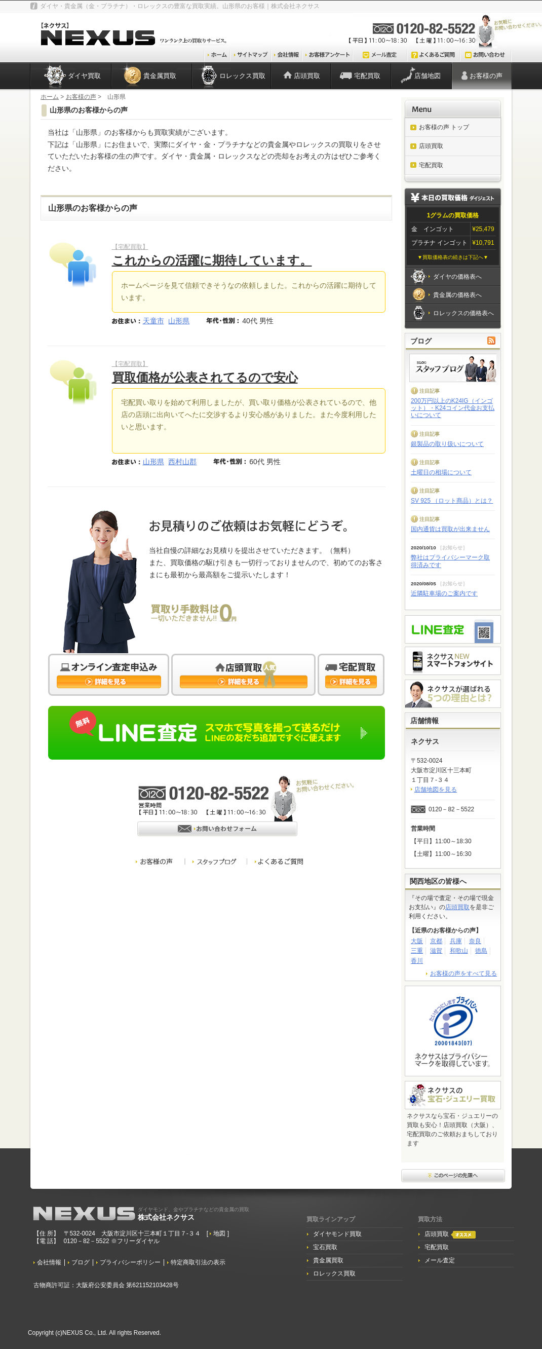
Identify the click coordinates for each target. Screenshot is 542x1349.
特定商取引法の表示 (198, 1262)
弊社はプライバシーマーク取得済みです (450, 561)
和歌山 (459, 950)
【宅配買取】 (130, 246)
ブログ (80, 1262)
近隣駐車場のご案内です (444, 593)
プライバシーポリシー (130, 1262)
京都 (436, 941)
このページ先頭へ (453, 1176)
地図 (220, 1233)
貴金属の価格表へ (457, 294)
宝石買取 (325, 1247)
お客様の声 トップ (444, 127)
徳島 (481, 950)
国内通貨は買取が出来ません (450, 529)
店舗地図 (427, 76)
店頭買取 (307, 76)
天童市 (153, 321)
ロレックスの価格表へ (463, 313)
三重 (417, 950)
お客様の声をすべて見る (463, 973)
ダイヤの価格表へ (457, 276)
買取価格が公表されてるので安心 (205, 377)
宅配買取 (367, 76)
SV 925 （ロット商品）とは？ (452, 500)
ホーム (50, 96)
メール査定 (439, 1260)
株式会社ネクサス (193, 1213)
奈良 (475, 941)
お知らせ (452, 547)
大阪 (417, 941)
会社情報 (49, 1262)
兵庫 (456, 941)
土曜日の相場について (441, 472)
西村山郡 (182, 462)
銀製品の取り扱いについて (447, 443)
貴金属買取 (159, 76)
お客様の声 (486, 76)
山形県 (178, 321)
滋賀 (436, 950)
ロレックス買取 (242, 76)
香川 (417, 960)
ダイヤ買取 (84, 76)
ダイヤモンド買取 (337, 1234)
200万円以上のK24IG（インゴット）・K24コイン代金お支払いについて (452, 408)
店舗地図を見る (435, 789)
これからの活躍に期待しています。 (212, 260)
